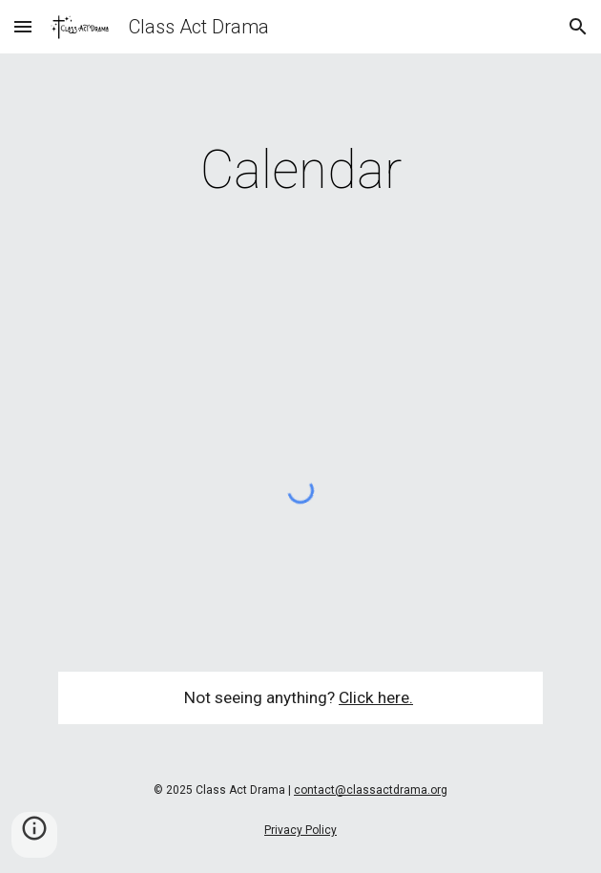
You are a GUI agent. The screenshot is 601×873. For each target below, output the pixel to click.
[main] (300, 170)
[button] (23, 26)
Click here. (376, 697)
